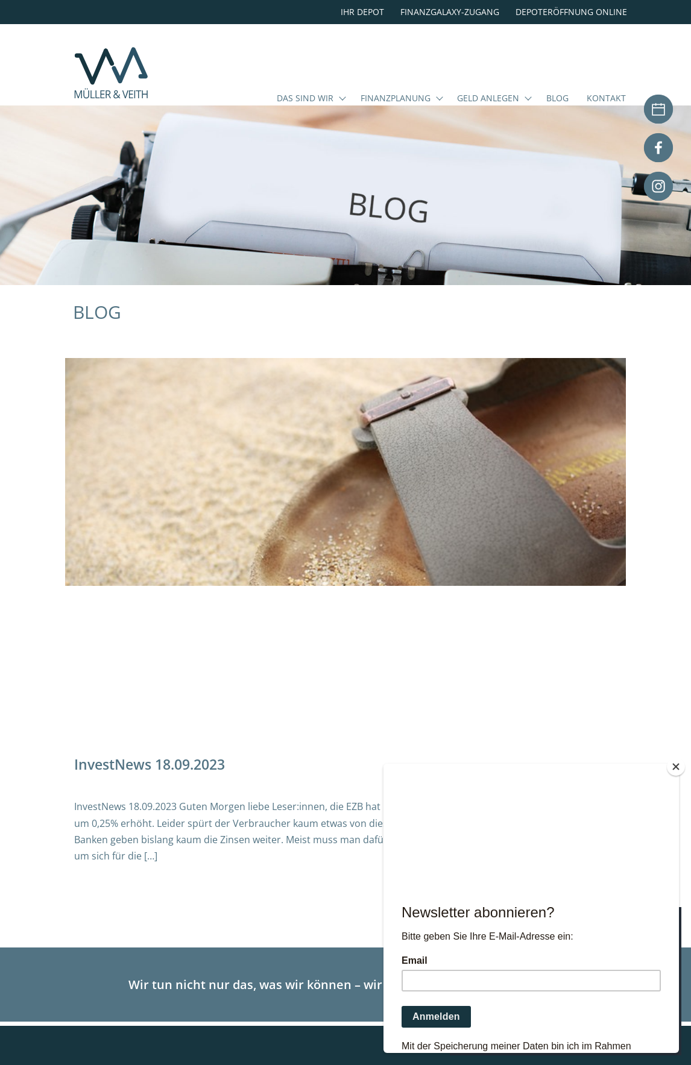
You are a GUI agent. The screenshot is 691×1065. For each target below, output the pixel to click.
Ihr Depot (362, 11)
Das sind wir (305, 99)
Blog (557, 99)
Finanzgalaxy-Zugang (449, 11)
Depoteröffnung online (571, 11)
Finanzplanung (396, 99)
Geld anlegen (488, 99)
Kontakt (606, 99)
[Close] (676, 767)
